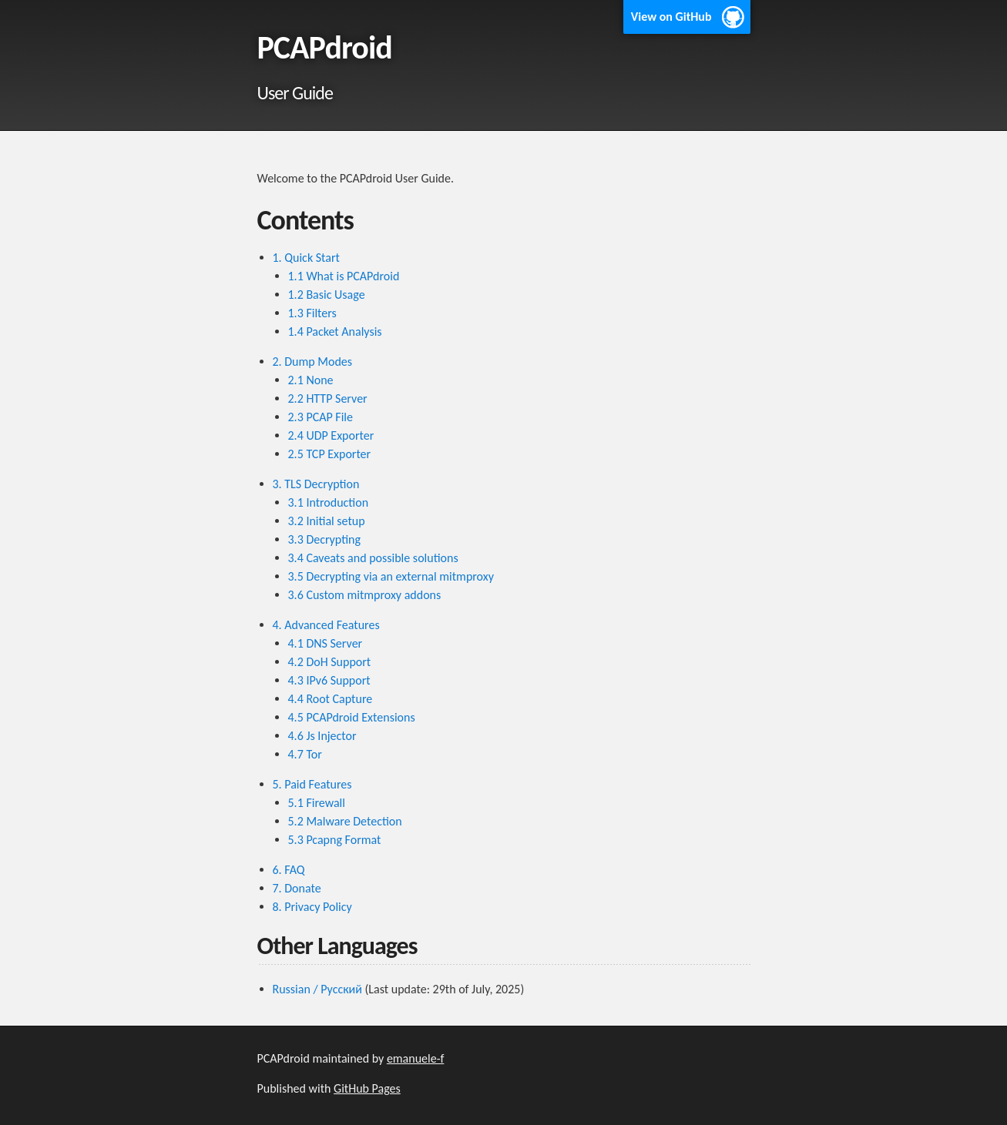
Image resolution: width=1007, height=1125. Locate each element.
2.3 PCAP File (320, 417)
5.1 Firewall (316, 802)
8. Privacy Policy (312, 906)
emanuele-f (415, 1058)
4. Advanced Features (326, 625)
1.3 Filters (312, 313)
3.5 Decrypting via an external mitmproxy (391, 576)
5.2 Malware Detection (345, 821)
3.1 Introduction (328, 502)
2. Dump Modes (313, 361)
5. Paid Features (312, 784)
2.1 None (311, 380)
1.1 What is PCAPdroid (344, 276)
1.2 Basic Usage (326, 294)
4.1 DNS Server (325, 643)
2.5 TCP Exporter (329, 454)
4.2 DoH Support (329, 662)
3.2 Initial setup (326, 521)
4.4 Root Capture (330, 698)
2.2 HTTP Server (328, 398)
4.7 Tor (305, 754)
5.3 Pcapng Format (334, 839)
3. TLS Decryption (316, 484)
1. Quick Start (306, 257)
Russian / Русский (317, 989)
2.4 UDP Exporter (331, 435)
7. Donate (297, 888)
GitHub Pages (367, 1088)
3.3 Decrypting (324, 539)
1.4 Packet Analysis (335, 331)
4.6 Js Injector (322, 735)
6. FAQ (289, 869)
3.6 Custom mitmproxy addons (364, 595)
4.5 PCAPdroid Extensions (351, 717)
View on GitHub (671, 16)
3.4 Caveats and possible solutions (373, 558)
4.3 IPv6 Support (329, 680)
